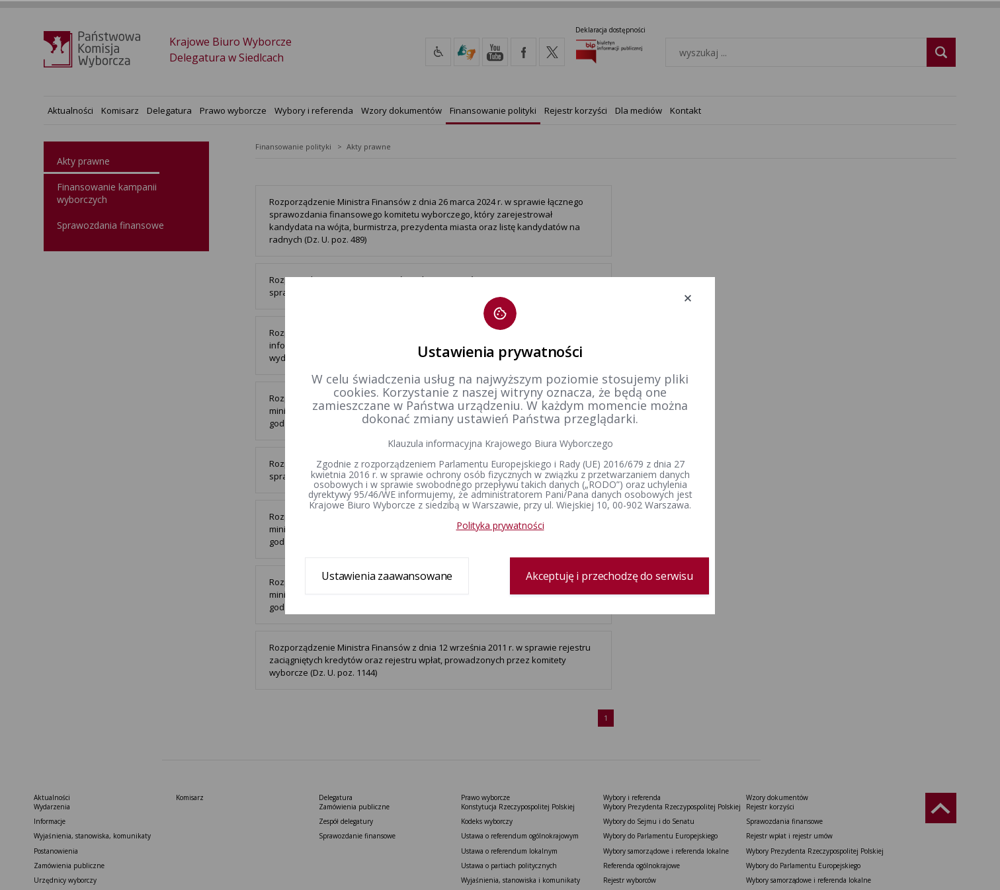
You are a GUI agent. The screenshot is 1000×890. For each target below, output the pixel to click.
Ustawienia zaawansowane (386, 576)
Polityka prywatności (500, 525)
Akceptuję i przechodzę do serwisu (609, 576)
